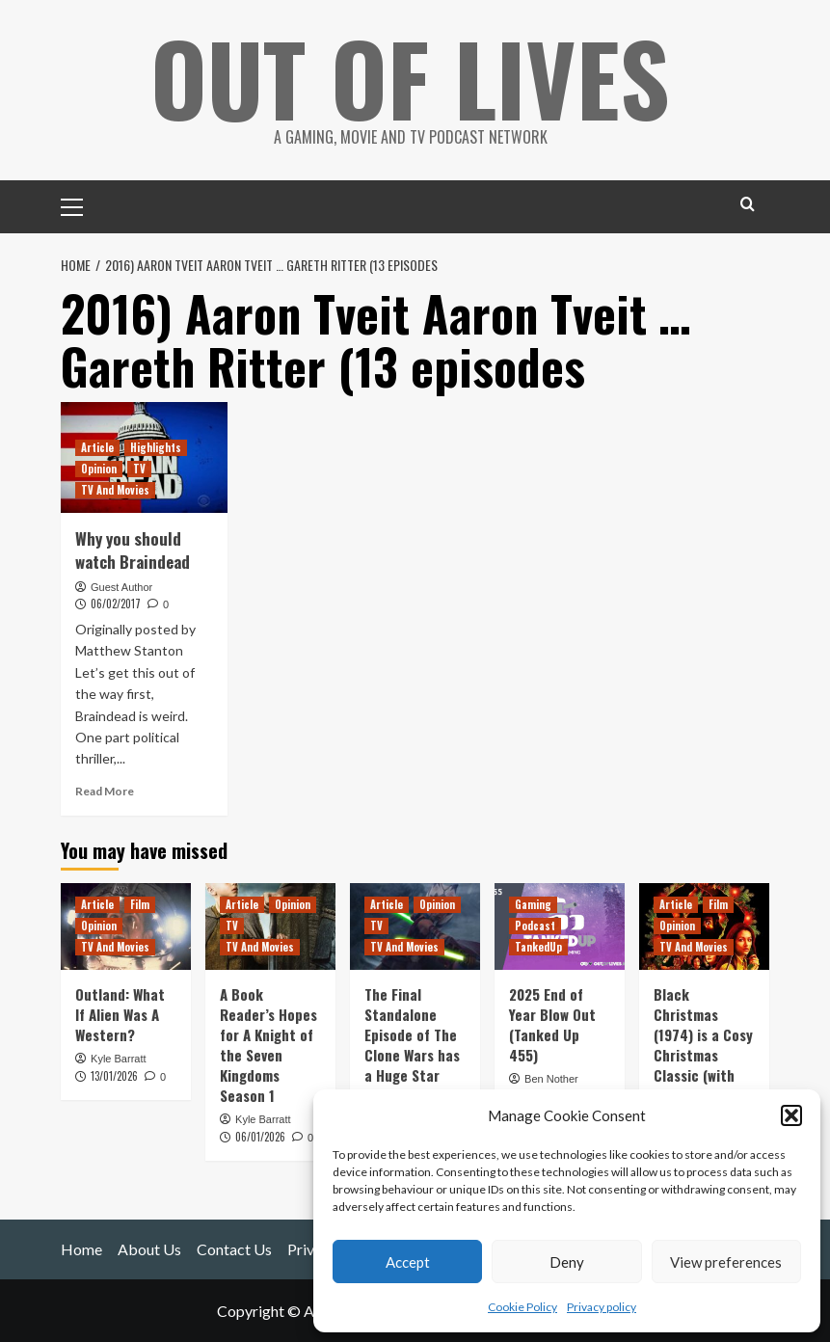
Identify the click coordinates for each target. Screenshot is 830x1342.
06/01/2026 (260, 1136)
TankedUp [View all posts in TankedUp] (538, 946)
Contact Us (234, 1249)
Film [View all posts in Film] (139, 904)
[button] (791, 1115)
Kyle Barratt (118, 1058)
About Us (149, 1249)
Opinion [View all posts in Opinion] (99, 468)
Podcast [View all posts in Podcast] (535, 925)
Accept (408, 1262)
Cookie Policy (522, 1307)
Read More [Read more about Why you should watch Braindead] (104, 791)
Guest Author (121, 587)
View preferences (726, 1262)
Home (81, 1249)
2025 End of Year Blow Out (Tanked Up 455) (552, 1024)
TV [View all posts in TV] (139, 468)
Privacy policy (601, 1307)
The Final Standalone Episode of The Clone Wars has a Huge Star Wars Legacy (412, 1044)
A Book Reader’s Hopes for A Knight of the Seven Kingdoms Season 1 (268, 1044)
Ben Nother (551, 1079)
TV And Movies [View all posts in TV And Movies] (115, 489)
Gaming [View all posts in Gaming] (533, 904)
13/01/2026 (114, 1076)
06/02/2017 (116, 603)
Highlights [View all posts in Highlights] (155, 447)
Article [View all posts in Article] (97, 447)
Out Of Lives (410, 77)
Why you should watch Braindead (132, 550)
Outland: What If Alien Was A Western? (120, 1014)
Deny (566, 1262)
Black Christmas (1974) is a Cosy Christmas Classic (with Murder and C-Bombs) (703, 1054)
